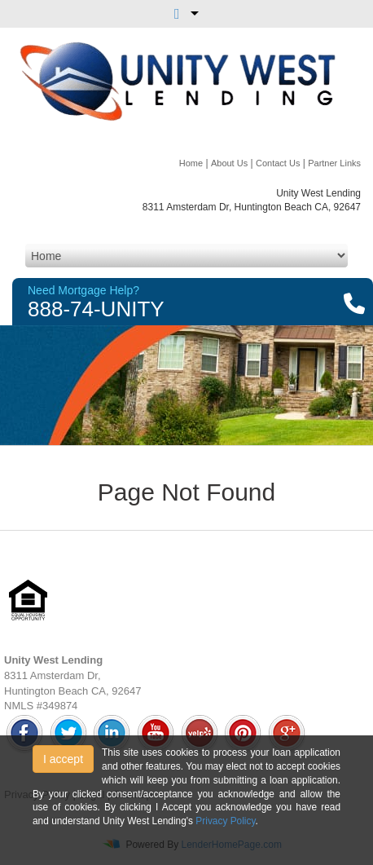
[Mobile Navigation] (186, 255)
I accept (63, 759)
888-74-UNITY (96, 309)
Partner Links (334, 163)
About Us (229, 163)
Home (191, 163)
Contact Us (278, 163)
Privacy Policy (225, 821)
